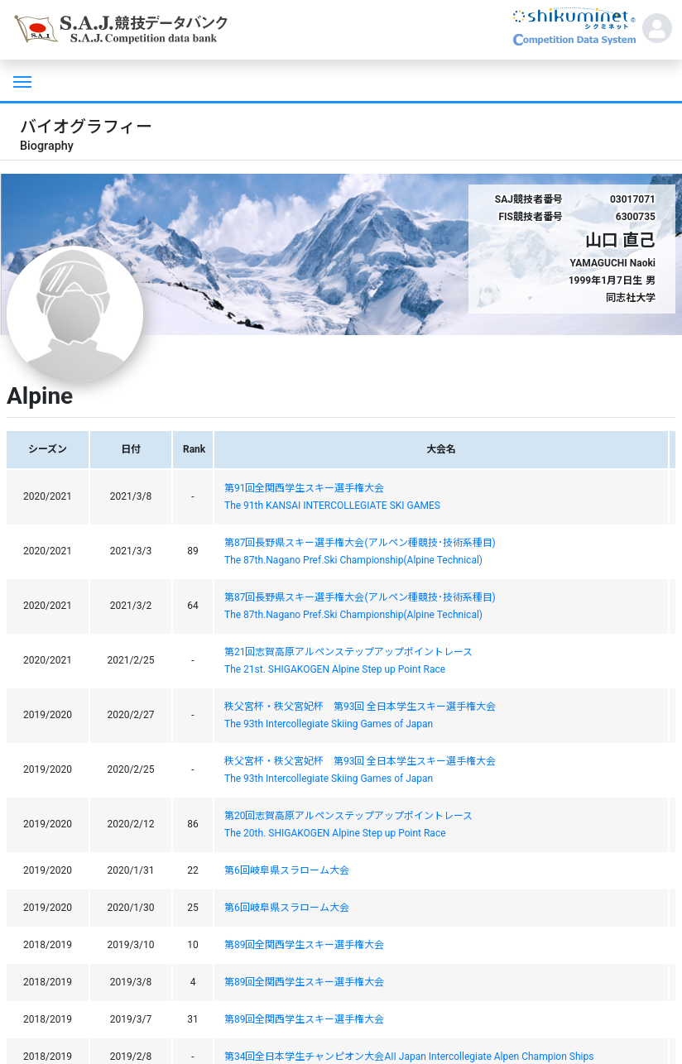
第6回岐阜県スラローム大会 (286, 870)
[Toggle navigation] (20, 80)
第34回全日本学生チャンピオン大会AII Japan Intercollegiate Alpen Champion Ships (408, 1056)
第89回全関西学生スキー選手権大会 (304, 945)
